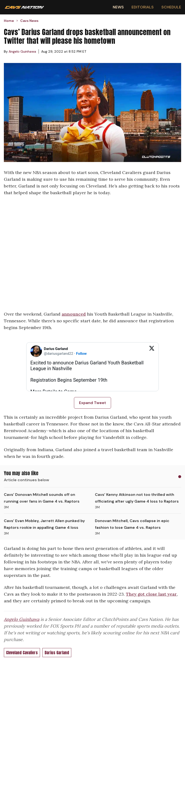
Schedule (171, 7)
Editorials (143, 7)
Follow (81, 353)
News (118, 7)
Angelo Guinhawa (21, 619)
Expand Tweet (92, 402)
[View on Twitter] (152, 351)
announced (74, 314)
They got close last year (151, 594)
